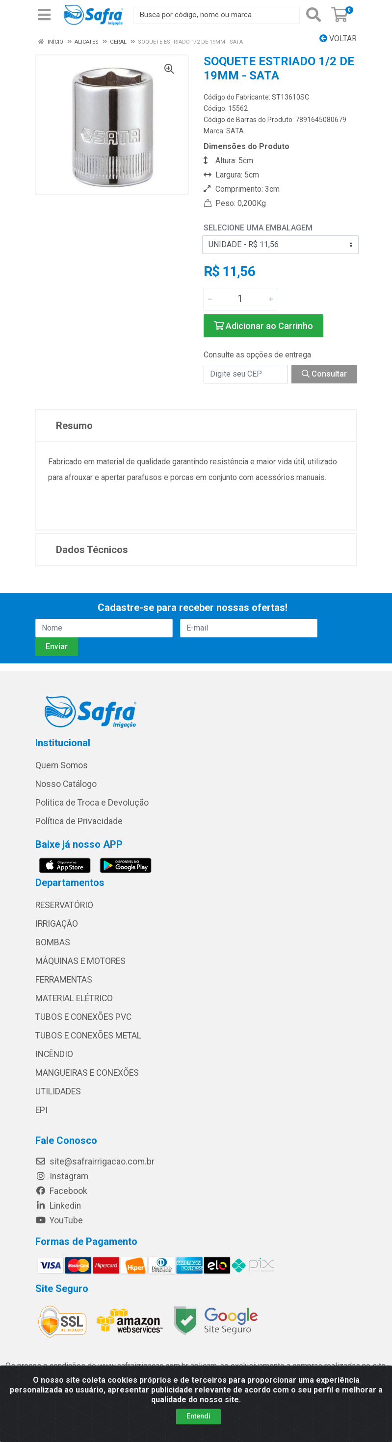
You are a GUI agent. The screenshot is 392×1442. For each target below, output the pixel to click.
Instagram (61, 1176)
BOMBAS (52, 942)
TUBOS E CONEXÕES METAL (88, 1035)
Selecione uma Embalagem (258, 227)
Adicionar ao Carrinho (263, 326)
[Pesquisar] (313, 15)
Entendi (198, 1416)
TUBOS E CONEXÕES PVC (83, 1017)
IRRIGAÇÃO (56, 924)
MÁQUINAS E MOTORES (80, 961)
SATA (235, 131)
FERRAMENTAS (63, 980)
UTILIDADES (58, 1091)
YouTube (59, 1220)
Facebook (61, 1191)
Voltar (338, 38)
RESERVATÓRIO (64, 905)
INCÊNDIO (54, 1054)
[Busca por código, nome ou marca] (216, 15)
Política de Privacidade (79, 821)
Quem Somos (61, 765)
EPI (41, 1110)
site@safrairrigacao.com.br (95, 1161)
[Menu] (44, 15)
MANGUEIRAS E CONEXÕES (87, 1073)
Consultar (324, 374)
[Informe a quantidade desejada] (240, 299)
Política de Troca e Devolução (92, 803)
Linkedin (58, 1206)
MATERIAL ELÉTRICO (74, 998)
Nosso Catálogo (66, 784)
